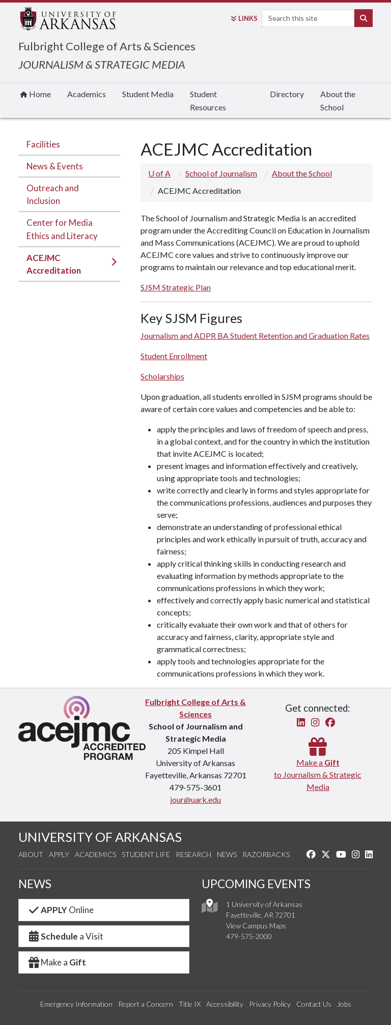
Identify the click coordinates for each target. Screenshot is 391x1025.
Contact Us (313, 1004)
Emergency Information (76, 1004)
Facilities (43, 144)
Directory (287, 94)
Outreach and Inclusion (52, 194)
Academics (86, 94)
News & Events (54, 166)
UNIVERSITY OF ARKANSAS (100, 836)
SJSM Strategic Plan (176, 287)
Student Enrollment (174, 356)
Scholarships (162, 376)
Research (193, 854)
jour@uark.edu (195, 799)
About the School (337, 100)
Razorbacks (266, 854)
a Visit (65, 936)
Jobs (344, 1004)
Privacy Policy (270, 1004)
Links (244, 18)
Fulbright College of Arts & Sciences (107, 46)
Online (60, 909)
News (227, 854)
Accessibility (224, 1004)
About (30, 854)
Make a (56, 962)
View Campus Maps (256, 925)
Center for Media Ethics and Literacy (62, 229)
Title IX (190, 1004)
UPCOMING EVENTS (256, 884)
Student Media (148, 94)
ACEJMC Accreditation (53, 264)
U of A (159, 173)
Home (35, 94)
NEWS (34, 884)
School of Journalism (221, 173)
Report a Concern (145, 1004)
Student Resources (208, 100)
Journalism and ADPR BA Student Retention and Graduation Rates (255, 335)
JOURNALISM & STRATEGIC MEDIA (101, 64)
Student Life (146, 854)
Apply (59, 854)
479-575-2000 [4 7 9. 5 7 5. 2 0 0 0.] (249, 936)
